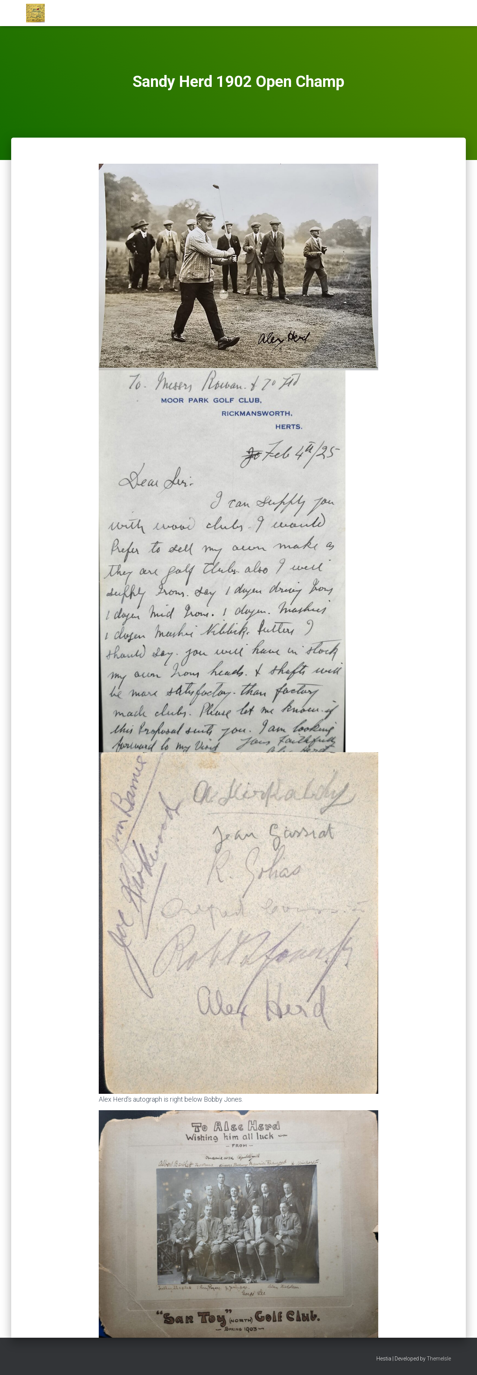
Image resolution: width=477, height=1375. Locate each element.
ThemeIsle (439, 1359)
